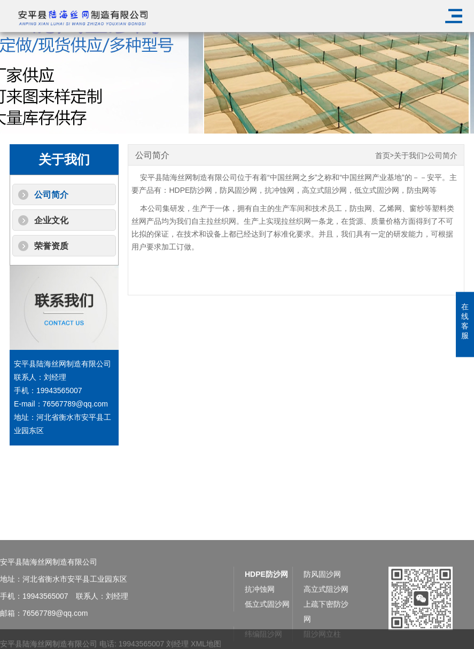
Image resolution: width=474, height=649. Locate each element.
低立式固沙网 (376, 190)
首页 (382, 156)
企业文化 (51, 220)
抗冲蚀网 (279, 190)
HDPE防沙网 (190, 190)
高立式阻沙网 (324, 190)
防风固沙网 (238, 190)
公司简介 (51, 194)
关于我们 (409, 156)
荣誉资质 (51, 246)
